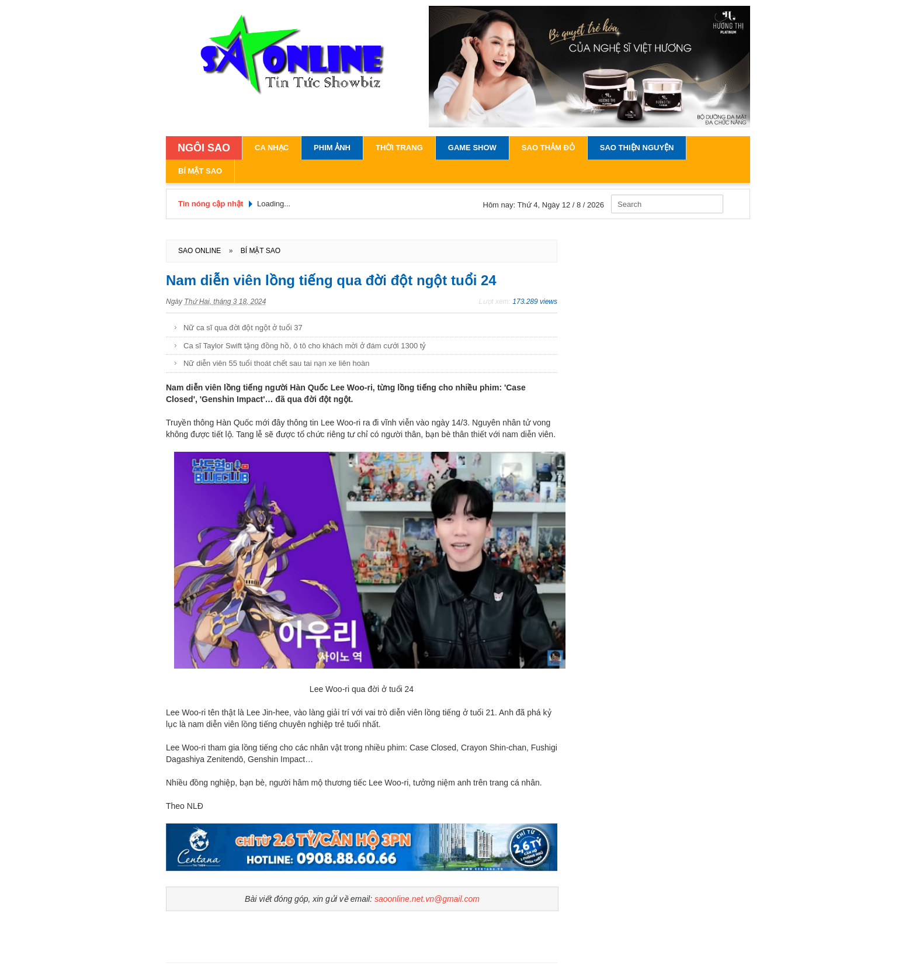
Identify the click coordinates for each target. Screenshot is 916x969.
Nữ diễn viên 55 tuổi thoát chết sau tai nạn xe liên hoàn (276, 363)
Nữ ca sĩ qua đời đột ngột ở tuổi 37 (243, 327)
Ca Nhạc (272, 147)
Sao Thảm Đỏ (548, 147)
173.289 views (534, 301)
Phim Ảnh (332, 147)
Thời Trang (399, 147)
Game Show (472, 147)
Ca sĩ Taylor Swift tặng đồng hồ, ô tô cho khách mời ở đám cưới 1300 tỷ (304, 345)
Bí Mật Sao (200, 171)
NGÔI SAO (204, 148)
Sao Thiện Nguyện (637, 147)
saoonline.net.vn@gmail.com (427, 899)
